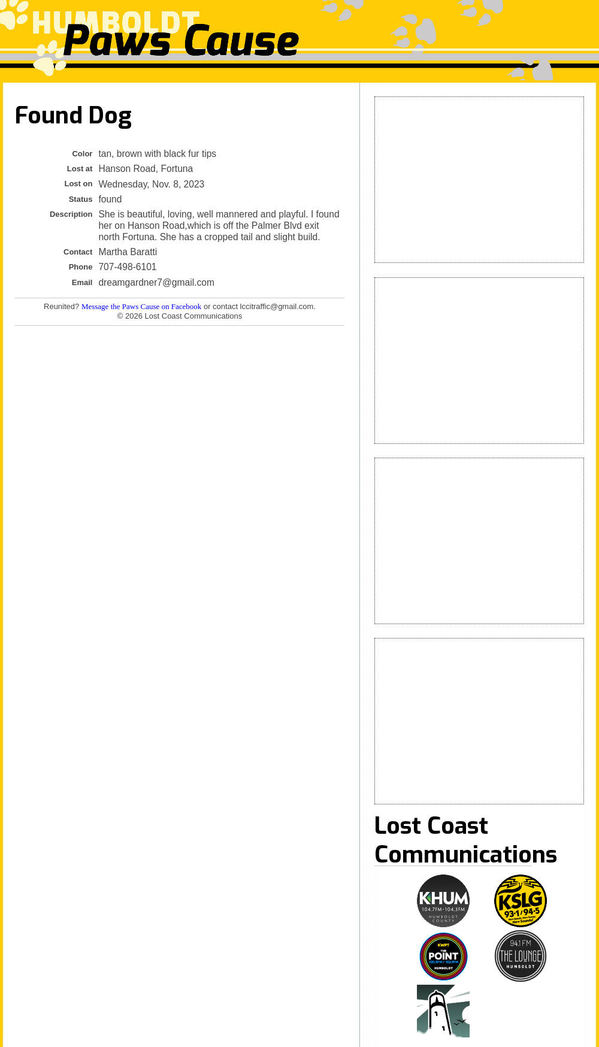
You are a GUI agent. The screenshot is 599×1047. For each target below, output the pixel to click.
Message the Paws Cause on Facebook (141, 306)
